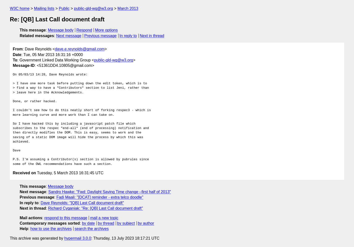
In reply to (128, 36)
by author (146, 223)
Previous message (100, 36)
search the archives (92, 229)
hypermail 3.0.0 (77, 238)
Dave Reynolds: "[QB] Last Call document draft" (82, 203)
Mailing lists (44, 8)
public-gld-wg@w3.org (93, 8)
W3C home (20, 8)
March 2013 (128, 8)
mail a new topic (104, 218)
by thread (106, 223)
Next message (68, 36)
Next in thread (152, 36)
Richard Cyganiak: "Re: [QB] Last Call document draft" (95, 208)
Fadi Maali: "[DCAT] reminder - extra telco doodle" (99, 197)
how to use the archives (51, 229)
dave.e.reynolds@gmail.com (79, 49)
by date (88, 223)
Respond (84, 30)
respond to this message (65, 218)
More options (106, 30)
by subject (126, 223)
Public (64, 8)
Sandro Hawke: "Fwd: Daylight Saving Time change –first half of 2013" (109, 192)
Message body (61, 30)
